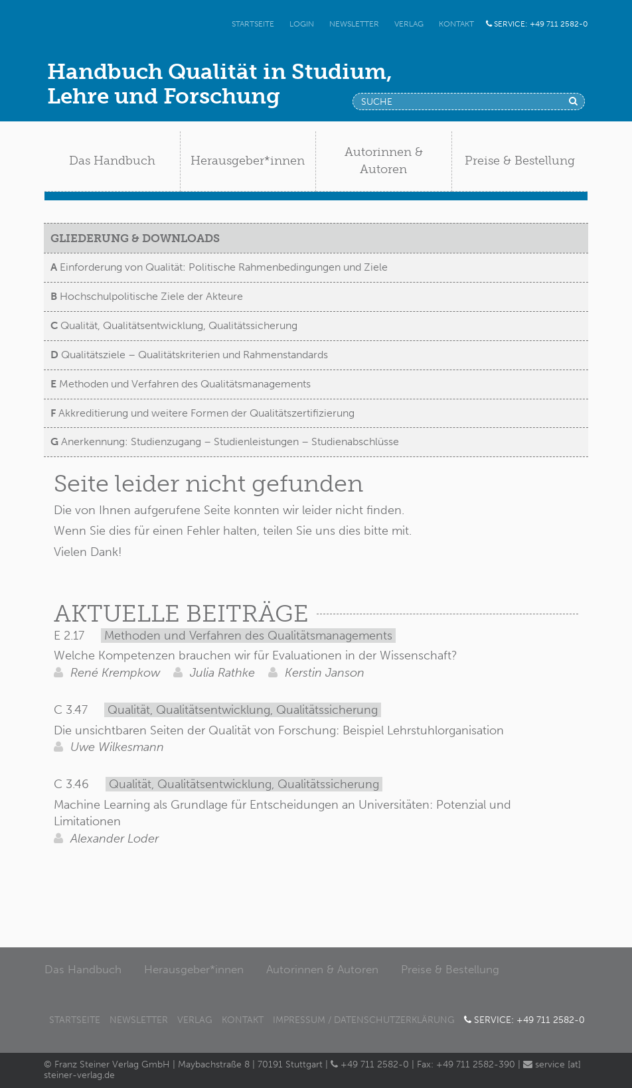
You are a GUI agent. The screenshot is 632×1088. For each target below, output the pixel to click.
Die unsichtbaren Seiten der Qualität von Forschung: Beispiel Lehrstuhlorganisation (279, 730)
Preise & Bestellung (450, 969)
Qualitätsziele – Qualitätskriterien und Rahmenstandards (189, 354)
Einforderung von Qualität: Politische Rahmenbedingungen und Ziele (219, 267)
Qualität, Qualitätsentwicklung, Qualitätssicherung (173, 325)
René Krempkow (107, 672)
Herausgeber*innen (194, 969)
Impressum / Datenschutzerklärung (364, 1020)
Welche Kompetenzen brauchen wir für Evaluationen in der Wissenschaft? (255, 655)
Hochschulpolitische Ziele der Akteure (146, 296)
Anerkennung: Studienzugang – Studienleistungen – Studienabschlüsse (224, 441)
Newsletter (354, 24)
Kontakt (456, 24)
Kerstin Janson (316, 672)
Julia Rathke (214, 672)
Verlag (409, 24)
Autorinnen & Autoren (322, 969)
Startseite (253, 24)
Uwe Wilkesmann (109, 747)
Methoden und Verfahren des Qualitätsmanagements (180, 383)
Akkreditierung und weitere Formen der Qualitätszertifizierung (202, 413)
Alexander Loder (106, 838)
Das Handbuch (82, 969)
